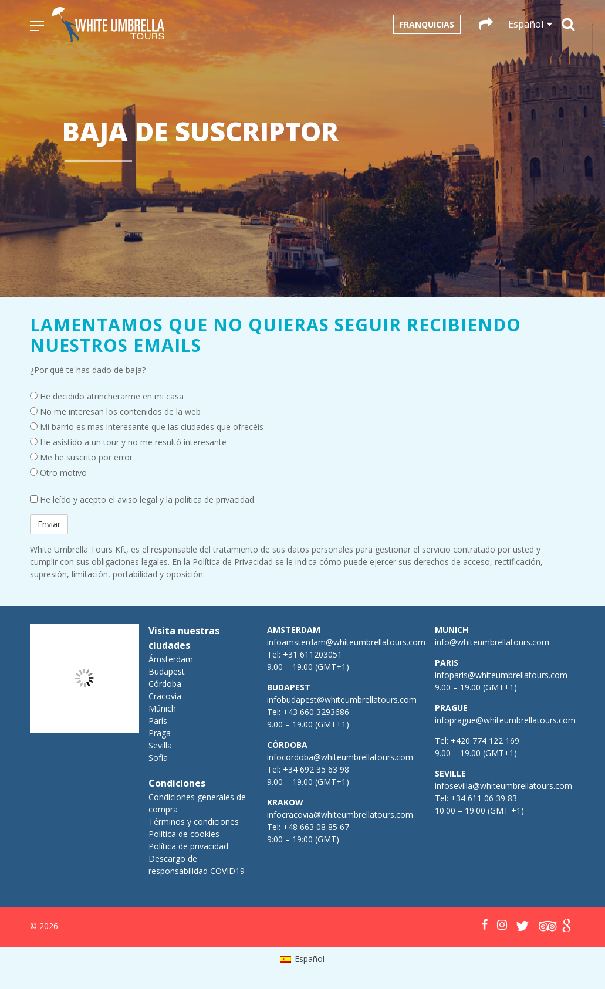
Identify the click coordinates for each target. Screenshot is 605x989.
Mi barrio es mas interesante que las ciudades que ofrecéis (146, 426)
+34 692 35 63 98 (316, 769)
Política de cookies (183, 833)
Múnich (162, 708)
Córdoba (164, 683)
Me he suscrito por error (81, 457)
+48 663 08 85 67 (316, 826)
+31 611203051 (312, 654)
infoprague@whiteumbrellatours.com (505, 720)
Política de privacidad (188, 846)
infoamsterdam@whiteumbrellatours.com (346, 642)
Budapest (166, 671)
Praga (159, 733)
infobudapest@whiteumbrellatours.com (342, 699)
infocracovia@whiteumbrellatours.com (340, 814)
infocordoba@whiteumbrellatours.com (340, 757)
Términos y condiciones (193, 821)
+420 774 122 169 (483, 740)
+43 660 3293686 (316, 711)
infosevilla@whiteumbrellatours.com (503, 785)
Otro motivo (58, 472)
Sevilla (160, 745)
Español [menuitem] (310, 958)
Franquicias (427, 24)
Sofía (158, 757)
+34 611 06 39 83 (484, 798)
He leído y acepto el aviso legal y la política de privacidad (142, 499)
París (157, 720)
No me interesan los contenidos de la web (115, 411)
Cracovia (164, 696)
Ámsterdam (170, 659)
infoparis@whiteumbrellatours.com (501, 674)
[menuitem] (302, 959)
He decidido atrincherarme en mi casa (107, 396)
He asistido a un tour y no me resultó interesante (128, 442)
